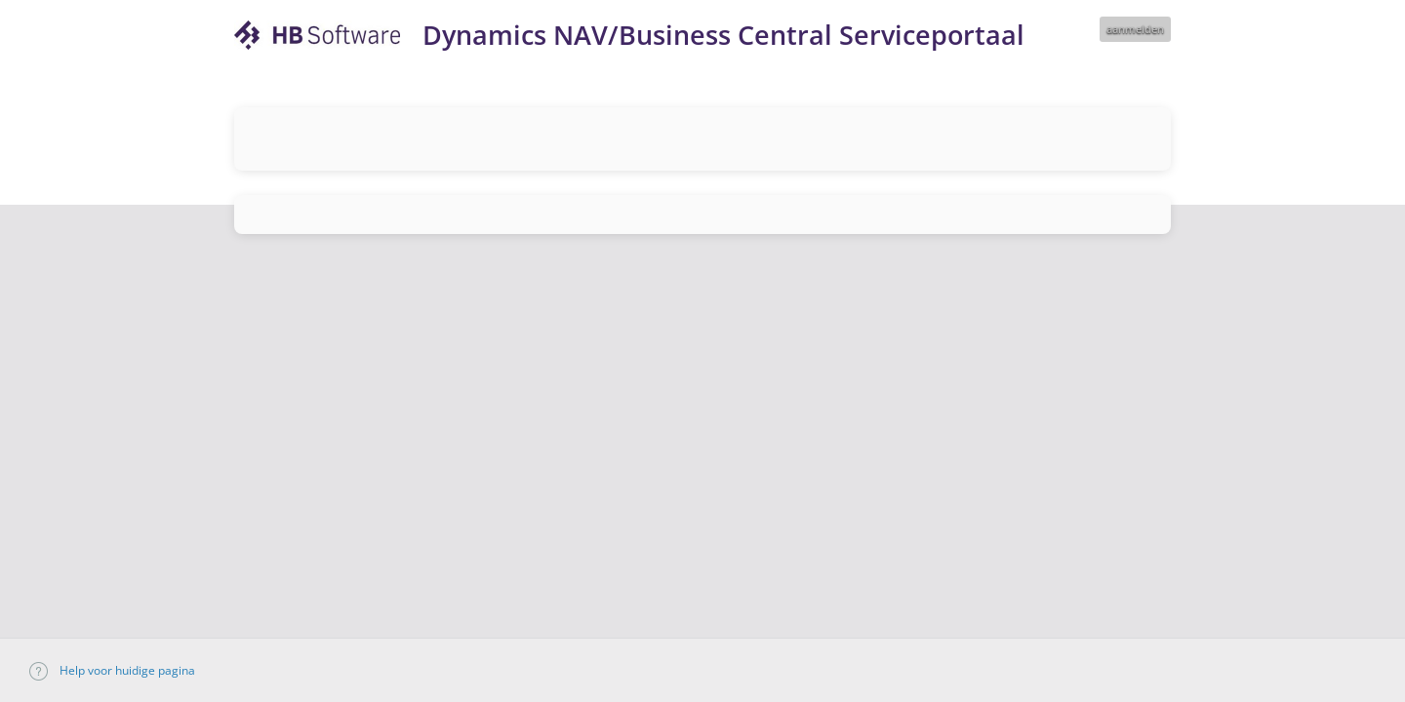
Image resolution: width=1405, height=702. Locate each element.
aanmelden (1135, 28)
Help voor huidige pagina (112, 670)
